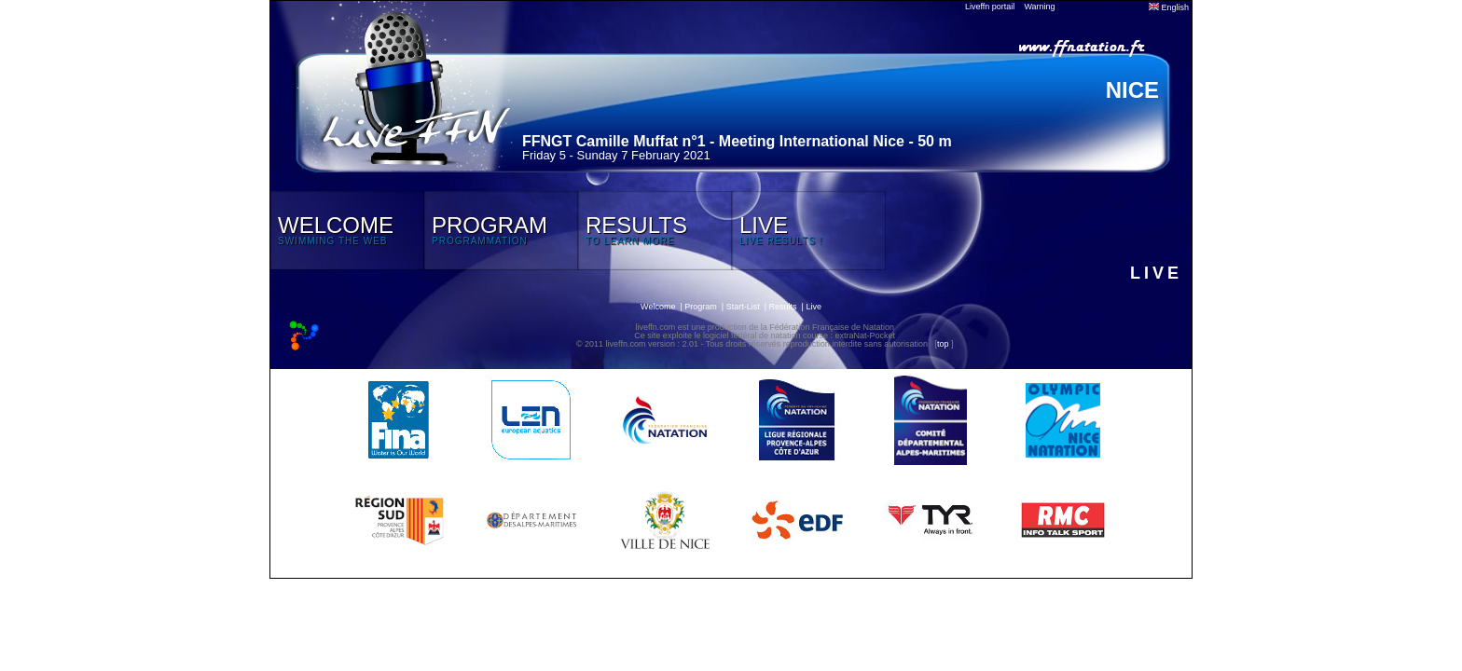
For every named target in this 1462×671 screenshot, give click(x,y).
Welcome (658, 306)
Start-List (743, 306)
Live (813, 306)
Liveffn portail (989, 6)
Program (700, 306)
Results (783, 306)
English (1169, 7)
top (943, 344)
